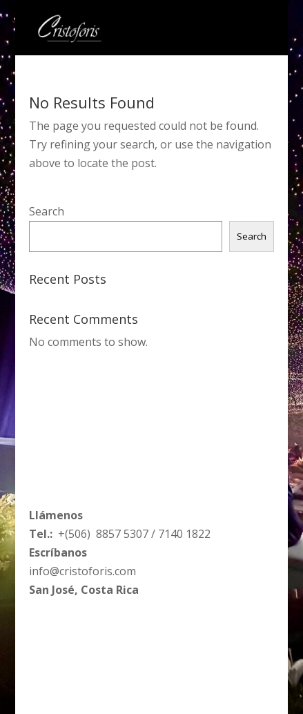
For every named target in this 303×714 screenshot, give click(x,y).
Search (46, 211)
